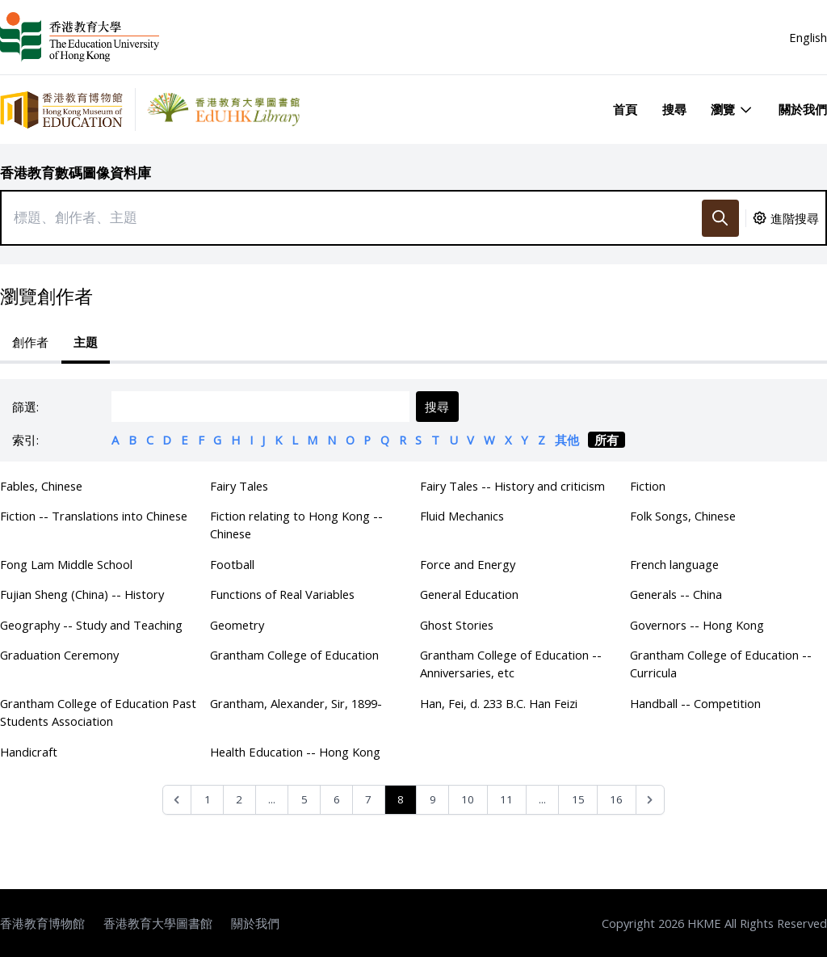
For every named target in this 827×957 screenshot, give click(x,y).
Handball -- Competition (695, 703)
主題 (85, 342)
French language (674, 564)
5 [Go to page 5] (304, 799)
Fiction (647, 486)
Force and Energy (467, 564)
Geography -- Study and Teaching (91, 625)
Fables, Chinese (41, 486)
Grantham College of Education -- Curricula (721, 664)
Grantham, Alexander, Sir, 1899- (296, 703)
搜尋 (674, 109)
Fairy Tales (239, 486)
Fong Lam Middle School (66, 564)
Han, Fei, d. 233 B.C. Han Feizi (498, 703)
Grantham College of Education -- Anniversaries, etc (511, 664)
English (808, 37)
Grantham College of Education (294, 655)
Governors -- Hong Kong (697, 625)
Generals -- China (676, 594)
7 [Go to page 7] (368, 799)
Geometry (237, 625)
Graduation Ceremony (59, 655)
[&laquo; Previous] (177, 800)
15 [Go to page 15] (578, 799)
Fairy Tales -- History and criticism (512, 486)
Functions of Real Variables (282, 594)
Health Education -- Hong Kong (295, 752)
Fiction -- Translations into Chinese (93, 516)
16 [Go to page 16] (616, 799)
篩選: (25, 406)
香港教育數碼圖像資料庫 (75, 172)
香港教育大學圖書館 (157, 923)
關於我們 (803, 109)
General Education (469, 594)
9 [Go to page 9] (433, 799)
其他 (567, 440)
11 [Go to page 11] (506, 799)
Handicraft (28, 752)
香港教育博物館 (42, 923)
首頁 (625, 109)
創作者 (30, 342)
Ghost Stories (456, 625)
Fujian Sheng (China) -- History (82, 594)
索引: (25, 440)
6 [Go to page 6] (337, 799)
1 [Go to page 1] (207, 799)
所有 (606, 440)
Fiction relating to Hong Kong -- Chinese (296, 525)
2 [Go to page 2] (239, 799)
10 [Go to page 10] (467, 799)
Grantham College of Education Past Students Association (98, 712)
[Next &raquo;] (650, 800)
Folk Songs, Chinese (683, 516)
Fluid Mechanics (462, 516)
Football (232, 564)
